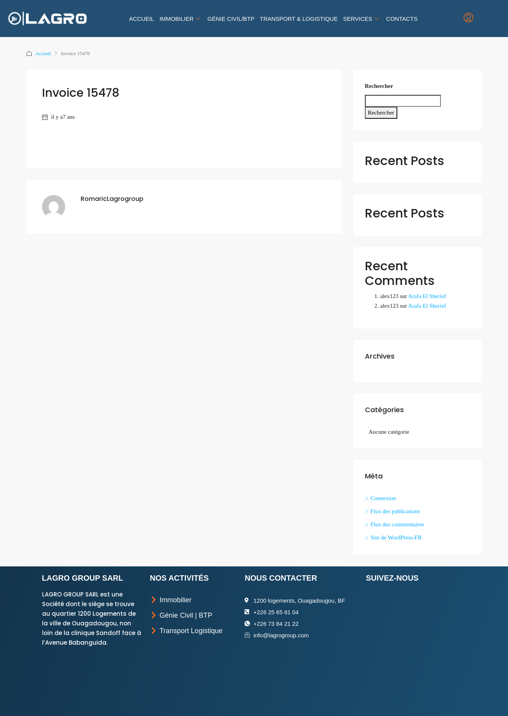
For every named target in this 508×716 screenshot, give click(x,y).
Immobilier (180, 18)
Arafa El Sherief (427, 296)
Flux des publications (395, 511)
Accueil (141, 18)
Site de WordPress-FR (396, 537)
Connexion (383, 498)
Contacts (401, 18)
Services (362, 18)
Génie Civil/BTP (231, 18)
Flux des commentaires (397, 524)
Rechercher (379, 86)
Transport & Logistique (299, 18)
